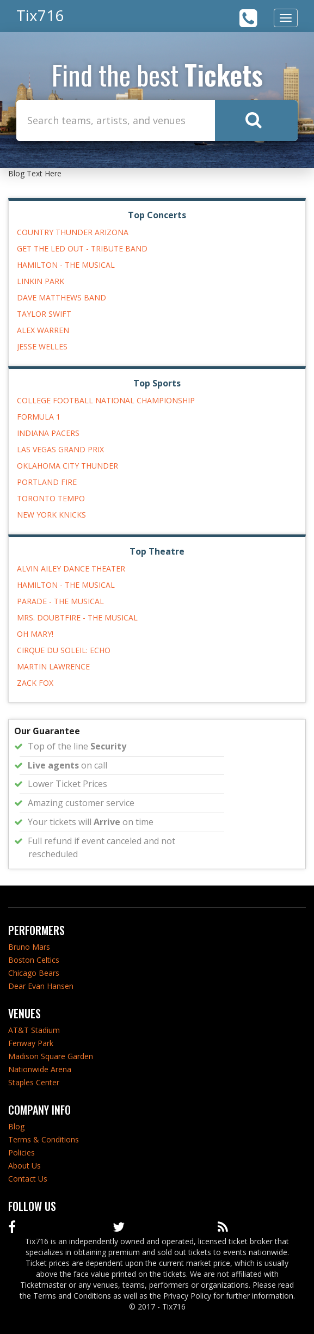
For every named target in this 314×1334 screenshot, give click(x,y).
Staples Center (33, 1082)
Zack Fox (35, 683)
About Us (24, 1165)
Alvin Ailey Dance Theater (71, 568)
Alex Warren (43, 330)
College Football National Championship (106, 400)
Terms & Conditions (43, 1139)
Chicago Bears (33, 973)
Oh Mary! (35, 634)
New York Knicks (51, 514)
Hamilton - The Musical (66, 265)
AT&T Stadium (34, 1030)
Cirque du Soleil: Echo (63, 650)
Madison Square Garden (50, 1056)
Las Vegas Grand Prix (60, 449)
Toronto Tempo (51, 498)
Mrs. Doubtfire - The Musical (77, 617)
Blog (16, 1126)
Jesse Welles (42, 346)
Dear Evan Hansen (40, 986)
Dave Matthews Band (61, 297)
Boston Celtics (33, 960)
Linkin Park (40, 281)
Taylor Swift (44, 314)
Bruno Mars (29, 947)
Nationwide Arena (39, 1069)
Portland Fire (47, 482)
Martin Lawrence (53, 666)
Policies (21, 1152)
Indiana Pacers (48, 433)
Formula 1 (38, 416)
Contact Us (27, 1178)
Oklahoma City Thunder (67, 465)
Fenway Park (30, 1043)
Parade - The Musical (60, 601)
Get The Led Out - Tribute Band (82, 248)
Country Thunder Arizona (72, 232)
